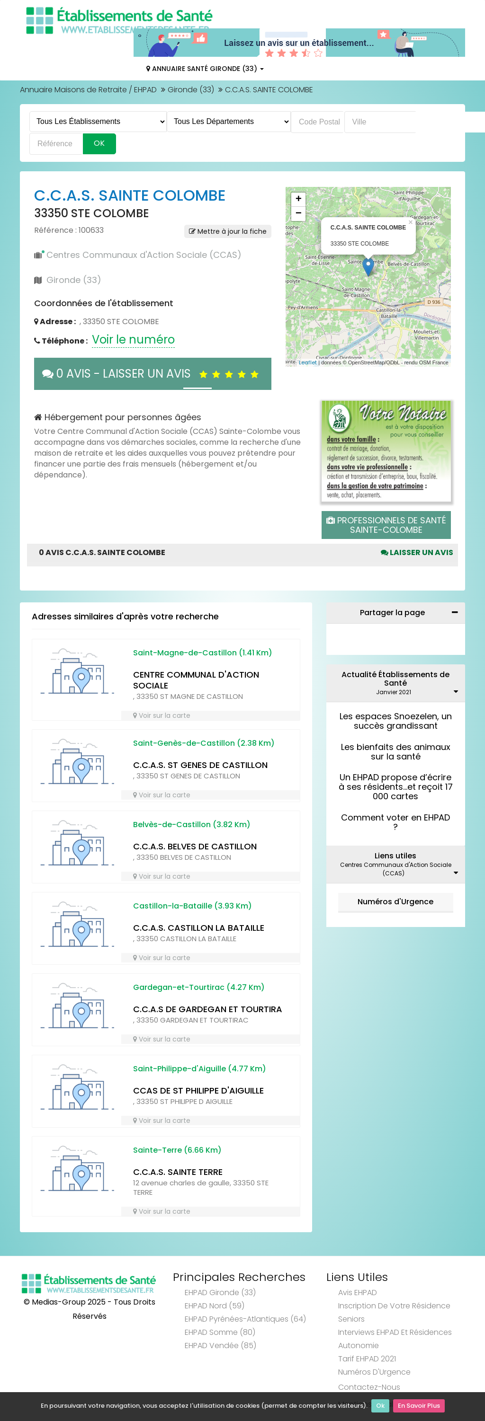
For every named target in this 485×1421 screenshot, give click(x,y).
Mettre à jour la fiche (228, 231)
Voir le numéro (133, 339)
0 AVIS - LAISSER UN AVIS (152, 373)
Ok (380, 1407)
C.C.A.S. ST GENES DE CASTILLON (200, 765)
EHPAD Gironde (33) (220, 1292)
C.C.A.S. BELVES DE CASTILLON (195, 846)
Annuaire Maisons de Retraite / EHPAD (88, 89)
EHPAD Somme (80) (220, 1332)
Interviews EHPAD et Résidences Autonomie (395, 1339)
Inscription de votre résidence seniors (394, 1312)
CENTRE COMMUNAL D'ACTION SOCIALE (196, 680)
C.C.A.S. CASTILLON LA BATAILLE (198, 928)
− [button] (299, 214)
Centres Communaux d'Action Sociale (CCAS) (144, 255)
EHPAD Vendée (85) (220, 1345)
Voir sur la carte (161, 715)
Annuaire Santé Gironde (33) (205, 68)
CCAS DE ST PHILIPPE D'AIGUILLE (198, 1090)
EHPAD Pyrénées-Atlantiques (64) (245, 1319)
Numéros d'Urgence (395, 901)
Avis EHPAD (357, 1292)
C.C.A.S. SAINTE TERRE (178, 1172)
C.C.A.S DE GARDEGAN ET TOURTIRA (207, 1009)
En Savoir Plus (419, 1407)
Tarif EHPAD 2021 (367, 1358)
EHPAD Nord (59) (214, 1305)
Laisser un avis (417, 552)
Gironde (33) (191, 89)
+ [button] (299, 200)
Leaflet (308, 362)
